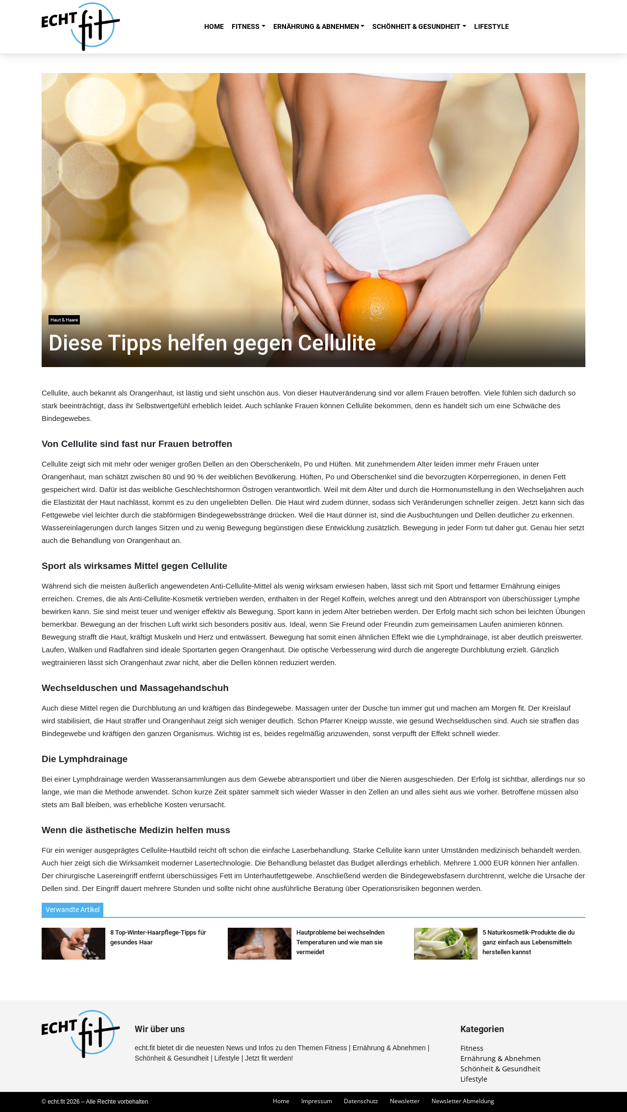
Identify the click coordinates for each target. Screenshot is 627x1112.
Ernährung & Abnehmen (500, 1058)
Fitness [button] (246, 26)
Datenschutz (361, 1101)
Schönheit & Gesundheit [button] (416, 26)
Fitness (471, 1048)
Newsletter (405, 1101)
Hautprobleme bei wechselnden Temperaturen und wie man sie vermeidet (340, 942)
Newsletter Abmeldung (463, 1101)
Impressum (316, 1101)
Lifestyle (491, 26)
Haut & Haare (64, 319)
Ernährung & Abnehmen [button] (316, 26)
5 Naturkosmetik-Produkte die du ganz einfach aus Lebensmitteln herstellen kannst (528, 942)
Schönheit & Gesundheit (500, 1068)
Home (214, 26)
